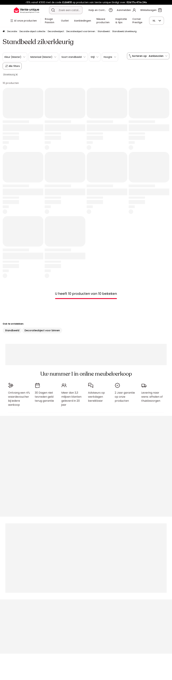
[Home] (4, 31)
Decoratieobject (56, 31)
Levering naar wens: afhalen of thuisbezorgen (152, 397)
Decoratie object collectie (32, 31)
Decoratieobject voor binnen (80, 31)
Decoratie (12, 31)
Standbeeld (104, 31)
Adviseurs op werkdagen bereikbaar (96, 397)
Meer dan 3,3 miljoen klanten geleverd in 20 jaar (71, 399)
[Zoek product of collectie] (53, 10)
